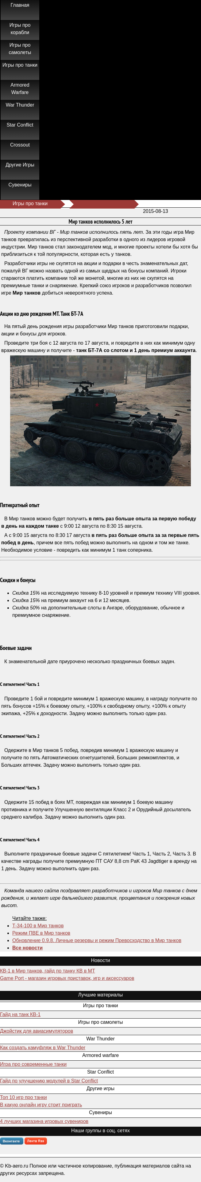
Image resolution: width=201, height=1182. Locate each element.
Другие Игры (20, 164)
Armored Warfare (19, 88)
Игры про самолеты (20, 48)
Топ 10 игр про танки (23, 1097)
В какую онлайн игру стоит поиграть (41, 1104)
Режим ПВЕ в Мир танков (41, 933)
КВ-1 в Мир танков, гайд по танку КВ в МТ (47, 970)
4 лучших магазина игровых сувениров (44, 1121)
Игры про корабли (20, 28)
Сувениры (20, 184)
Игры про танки (19, 65)
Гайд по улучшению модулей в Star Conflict (49, 1080)
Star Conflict (19, 124)
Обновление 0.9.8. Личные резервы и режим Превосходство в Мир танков (96, 940)
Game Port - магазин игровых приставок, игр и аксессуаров (67, 978)
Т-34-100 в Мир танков (38, 925)
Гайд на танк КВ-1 (20, 1014)
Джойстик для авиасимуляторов (36, 1031)
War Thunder (20, 105)
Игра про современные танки (33, 1064)
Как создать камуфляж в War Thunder (42, 1047)
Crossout (20, 144)
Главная (20, 5)
